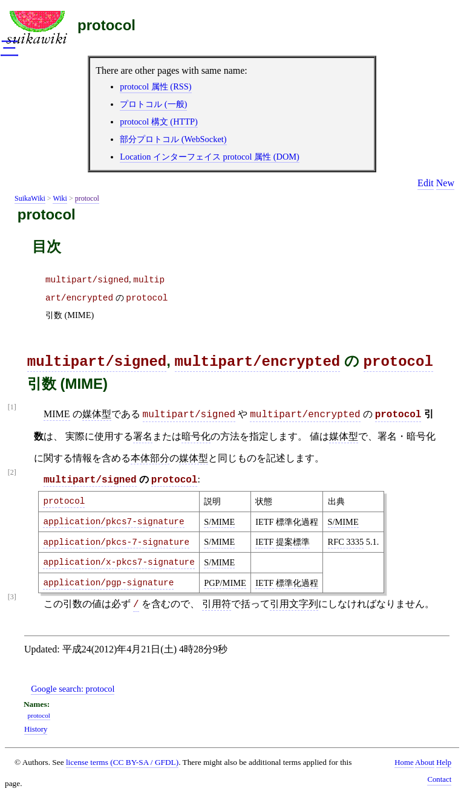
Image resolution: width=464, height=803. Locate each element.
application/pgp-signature (108, 583)
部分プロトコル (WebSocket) (173, 139)
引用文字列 (294, 604)
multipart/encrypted (258, 362)
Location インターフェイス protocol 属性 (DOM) (209, 156)
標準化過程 (297, 583)
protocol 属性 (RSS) (155, 86)
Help (443, 762)
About (424, 762)
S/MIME (219, 522)
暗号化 (196, 436)
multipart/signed (96, 362)
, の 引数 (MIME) (106, 297)
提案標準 (293, 542)
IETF (264, 542)
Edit (425, 183)
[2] (12, 472)
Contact (439, 779)
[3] (12, 597)
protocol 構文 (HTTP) (159, 121)
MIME (57, 414)
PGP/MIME (225, 583)
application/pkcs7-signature (113, 522)
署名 (142, 436)
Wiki (60, 198)
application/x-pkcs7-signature (118, 562)
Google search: (72, 689)
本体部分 (150, 458)
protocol (106, 25)
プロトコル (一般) (153, 104)
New (445, 183)
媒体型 (96, 414)
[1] (12, 407)
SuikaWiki (30, 198)
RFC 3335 (346, 542)
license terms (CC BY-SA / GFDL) (122, 762)
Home (403, 762)
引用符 (216, 604)
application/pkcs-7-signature (116, 542)
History (35, 729)
